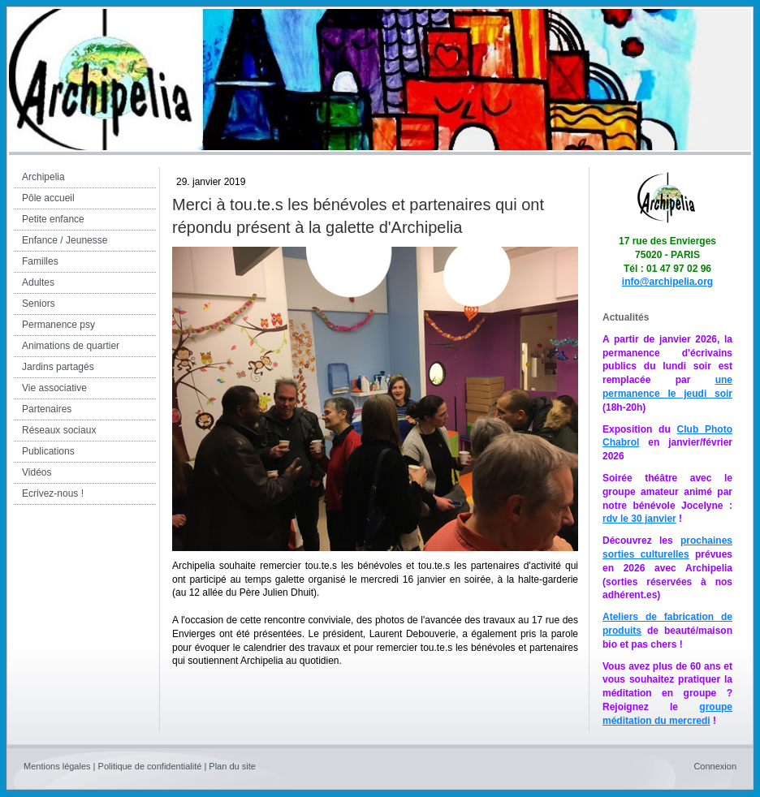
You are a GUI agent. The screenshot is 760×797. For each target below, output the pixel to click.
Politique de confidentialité (150, 766)
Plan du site (232, 766)
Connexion (714, 766)
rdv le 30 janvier (639, 518)
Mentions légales (57, 766)
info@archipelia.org (667, 281)
